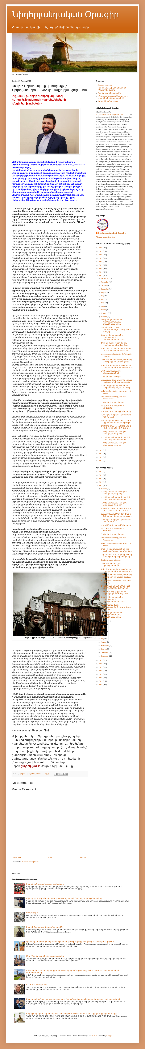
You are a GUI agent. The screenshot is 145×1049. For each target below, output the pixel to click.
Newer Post (17, 857)
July (102, 296)
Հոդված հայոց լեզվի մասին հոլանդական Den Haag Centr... (115, 344)
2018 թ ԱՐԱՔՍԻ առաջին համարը (116, 411)
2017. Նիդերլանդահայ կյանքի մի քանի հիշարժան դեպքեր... (116, 438)
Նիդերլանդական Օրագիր (65, 14)
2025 (101, 251)
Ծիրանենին (32, 913)
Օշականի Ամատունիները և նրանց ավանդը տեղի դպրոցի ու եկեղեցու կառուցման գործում (70, 942)
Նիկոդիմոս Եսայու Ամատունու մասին (44, 927)
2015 (101, 457)
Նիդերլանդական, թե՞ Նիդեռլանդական (111, 372)
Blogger (109, 1036)
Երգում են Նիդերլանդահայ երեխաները (45, 884)
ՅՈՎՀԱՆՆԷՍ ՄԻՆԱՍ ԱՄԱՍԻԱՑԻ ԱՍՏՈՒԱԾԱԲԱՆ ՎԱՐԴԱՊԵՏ (115, 349)
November (105, 282)
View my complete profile (105, 237)
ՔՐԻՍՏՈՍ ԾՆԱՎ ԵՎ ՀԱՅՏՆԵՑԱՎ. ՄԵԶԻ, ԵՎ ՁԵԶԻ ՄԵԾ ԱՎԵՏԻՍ (116, 427)
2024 (101, 255)
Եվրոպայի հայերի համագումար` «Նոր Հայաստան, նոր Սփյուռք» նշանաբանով (64, 898)
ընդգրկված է (30, 766)
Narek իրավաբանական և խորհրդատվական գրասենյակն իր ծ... (112, 322)
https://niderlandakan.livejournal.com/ (109, 114)
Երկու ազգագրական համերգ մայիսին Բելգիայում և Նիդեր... (116, 386)
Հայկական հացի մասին (112, 402)
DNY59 (94, 1036)
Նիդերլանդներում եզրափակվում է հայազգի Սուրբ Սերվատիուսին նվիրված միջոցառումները (71, 1014)
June (103, 299)
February (104, 313)
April (103, 306)
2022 (101, 262)
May (103, 303)
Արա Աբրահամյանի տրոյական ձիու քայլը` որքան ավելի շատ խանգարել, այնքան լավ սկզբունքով (73, 999)
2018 (101, 275)
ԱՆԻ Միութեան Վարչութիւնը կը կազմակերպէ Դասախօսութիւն (117, 366)
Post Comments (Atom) (30, 862)
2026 (101, 248)
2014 (101, 461)
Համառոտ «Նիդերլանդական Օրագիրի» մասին (112, 89)
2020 (101, 269)
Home (50, 857)
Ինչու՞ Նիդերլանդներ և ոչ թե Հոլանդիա (45, 956)
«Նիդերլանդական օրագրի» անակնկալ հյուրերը (114, 433)
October (104, 285)
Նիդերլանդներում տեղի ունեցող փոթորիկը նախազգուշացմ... (116, 361)
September (105, 289)
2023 (101, 258)
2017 (101, 450)
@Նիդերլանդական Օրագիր (112, 233)
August (104, 292)
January (104, 317)
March (103, 310)
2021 (101, 265)
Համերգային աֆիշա (111, 376)
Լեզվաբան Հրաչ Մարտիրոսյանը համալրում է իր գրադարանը (116, 381)
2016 (101, 454)
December (105, 278)
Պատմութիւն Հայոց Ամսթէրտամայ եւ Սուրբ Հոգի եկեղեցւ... (116, 329)
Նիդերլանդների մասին (109, 93)
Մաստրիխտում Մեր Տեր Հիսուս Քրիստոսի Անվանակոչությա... (116, 421)
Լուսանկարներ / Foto (108, 101)
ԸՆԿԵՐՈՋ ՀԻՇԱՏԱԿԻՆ (36, 985)
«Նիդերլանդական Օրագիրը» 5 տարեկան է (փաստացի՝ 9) (113, 97)
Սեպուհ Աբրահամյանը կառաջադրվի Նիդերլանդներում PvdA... (113, 337)
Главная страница (105, 85)
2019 (101, 272)
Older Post (83, 857)
